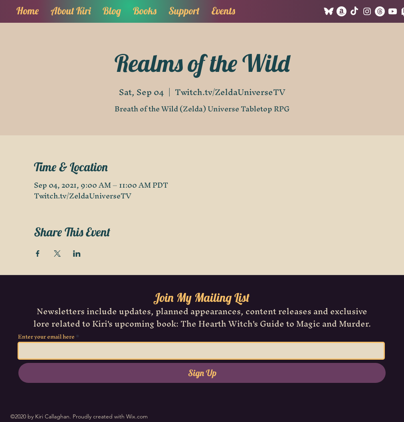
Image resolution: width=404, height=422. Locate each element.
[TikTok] (354, 11)
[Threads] (380, 11)
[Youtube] (393, 11)
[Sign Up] (202, 373)
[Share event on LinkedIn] (77, 253)
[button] (144, 10)
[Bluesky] (329, 11)
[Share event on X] (57, 253)
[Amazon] (342, 11)
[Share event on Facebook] (38, 253)
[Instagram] (367, 11)
